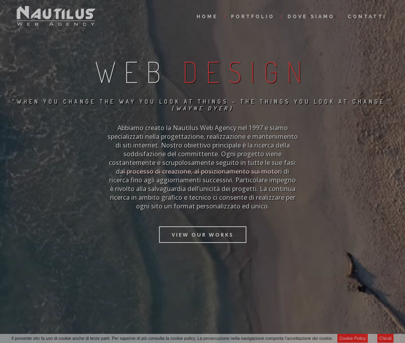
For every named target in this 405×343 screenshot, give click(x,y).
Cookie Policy (352, 338)
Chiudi (385, 338)
